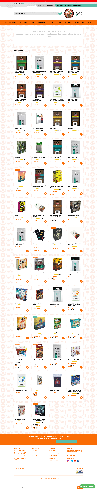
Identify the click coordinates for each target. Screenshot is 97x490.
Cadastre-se (80, 5)
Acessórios (68, 22)
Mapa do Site (52, 452)
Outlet (90, 22)
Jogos (32, 22)
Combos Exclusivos (10, 22)
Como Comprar (53, 450)
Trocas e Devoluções (54, 460)
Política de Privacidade (54, 457)
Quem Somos (60, 5)
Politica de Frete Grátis (54, 453)
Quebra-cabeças (79, 22)
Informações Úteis (54, 448)
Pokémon (52, 22)
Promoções (23, 22)
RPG (60, 22)
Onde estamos (35, 453)
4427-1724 (41, 5)
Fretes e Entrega (53, 455)
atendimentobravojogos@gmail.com (21, 455)
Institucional (35, 448)
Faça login (24, 3)
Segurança (52, 458)
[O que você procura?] (60, 13)
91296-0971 (50, 5)
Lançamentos (42, 22)
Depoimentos (34, 452)
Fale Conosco (74, 5)
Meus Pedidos (67, 5)
